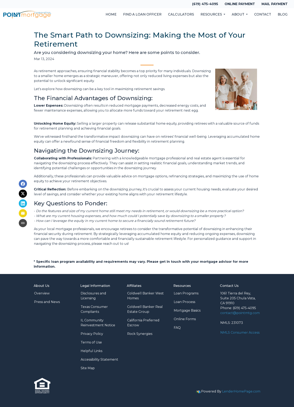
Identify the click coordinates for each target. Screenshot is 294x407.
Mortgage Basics (187, 310)
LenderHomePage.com (241, 391)
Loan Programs (186, 293)
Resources (211, 14)
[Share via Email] (23, 213)
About (238, 14)
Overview (42, 293)
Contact (262, 14)
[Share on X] (23, 194)
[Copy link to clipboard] (23, 223)
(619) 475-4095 (205, 4)
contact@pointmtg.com (240, 313)
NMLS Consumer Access (239, 332)
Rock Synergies (139, 334)
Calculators (181, 14)
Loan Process (184, 302)
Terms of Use (91, 342)
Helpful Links (91, 351)
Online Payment (240, 4)
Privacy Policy (92, 334)
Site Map (88, 368)
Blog (282, 14)
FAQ (177, 328)
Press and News (47, 302)
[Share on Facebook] (23, 184)
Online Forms (185, 319)
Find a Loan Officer (142, 14)
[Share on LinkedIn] (23, 203)
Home (111, 14)
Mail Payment (275, 4)
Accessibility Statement (99, 359)
